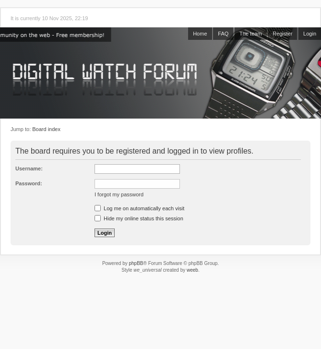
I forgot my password (119, 194)
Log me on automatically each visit (139, 208)
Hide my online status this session (139, 218)
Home (200, 33)
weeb (192, 270)
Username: (29, 168)
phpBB (136, 263)
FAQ (223, 33)
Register (282, 33)
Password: (28, 183)
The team (250, 33)
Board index (46, 129)
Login (309, 33)
